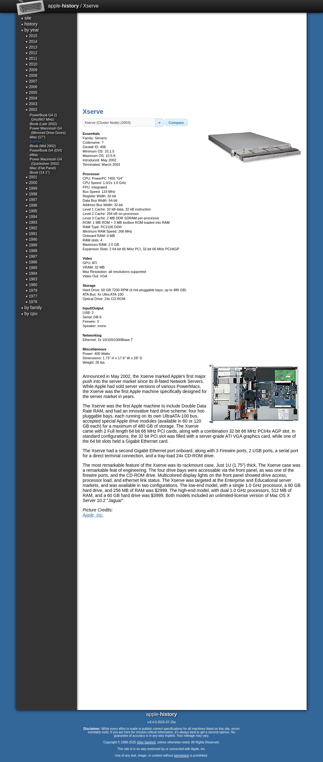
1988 (31, 251)
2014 (31, 41)
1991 (31, 234)
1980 (31, 285)
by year (30, 29)
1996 (31, 205)
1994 (31, 217)
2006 (31, 87)
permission (181, 755)
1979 (31, 290)
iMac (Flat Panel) (43, 168)
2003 (31, 104)
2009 (31, 70)
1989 (31, 245)
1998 (31, 194)
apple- (63, 6)
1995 (31, 211)
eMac (34, 155)
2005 (31, 92)
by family (31, 307)
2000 (31, 183)
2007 (31, 81)
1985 (31, 268)
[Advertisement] (192, 60)
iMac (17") (37, 137)
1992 (31, 228)
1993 (31, 222)
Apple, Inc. (93, 514)
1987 (31, 256)
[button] (159, 122)
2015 (31, 36)
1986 (31, 262)
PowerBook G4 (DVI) (46, 150)
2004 (31, 98)
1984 (31, 273)
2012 (31, 53)
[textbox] (119, 122)
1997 (31, 200)
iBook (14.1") (40, 172)
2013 (31, 47)
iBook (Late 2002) (43, 124)
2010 (31, 64)
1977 (31, 296)
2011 (31, 58)
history (29, 23)
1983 (31, 279)
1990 (31, 239)
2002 (31, 109)
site (26, 17)
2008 (31, 75)
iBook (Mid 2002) (43, 146)
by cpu (29, 313)
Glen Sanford (146, 742)
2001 (31, 177)
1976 (31, 302)
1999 (31, 188)
